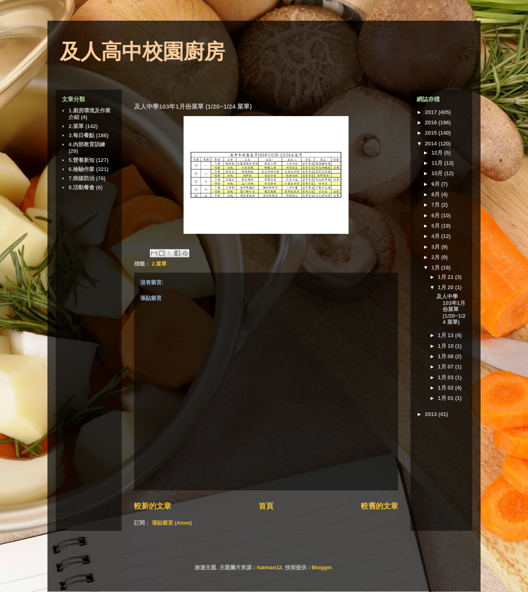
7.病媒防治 (81, 178)
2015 (431, 133)
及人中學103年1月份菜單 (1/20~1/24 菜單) (450, 309)
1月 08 (446, 356)
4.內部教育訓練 (86, 144)
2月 (436, 257)
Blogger (322, 567)
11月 (437, 163)
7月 (436, 205)
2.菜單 (159, 264)
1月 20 (446, 287)
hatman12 (269, 567)
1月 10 (446, 346)
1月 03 (446, 377)
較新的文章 (152, 506)
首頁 (266, 506)
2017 (431, 112)
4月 (436, 236)
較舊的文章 (379, 506)
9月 (436, 184)
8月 (436, 194)
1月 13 (446, 335)
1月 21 (446, 277)
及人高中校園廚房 (142, 51)
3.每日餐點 (81, 135)
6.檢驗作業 (81, 169)
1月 (436, 267)
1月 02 (446, 388)
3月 (436, 247)
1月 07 (446, 367)
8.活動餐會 (81, 187)
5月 (436, 226)
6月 (436, 215)
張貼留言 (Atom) (172, 523)
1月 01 (446, 398)
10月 (437, 173)
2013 (431, 414)
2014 (431, 143)
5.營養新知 (81, 160)
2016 (431, 122)
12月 (437, 153)
